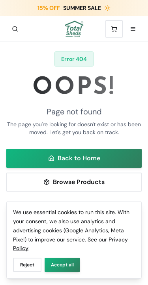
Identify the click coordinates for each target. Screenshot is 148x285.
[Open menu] (133, 29)
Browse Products (74, 182)
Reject (27, 265)
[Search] (15, 29)
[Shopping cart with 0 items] (114, 29)
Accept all (62, 265)
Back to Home (74, 158)
